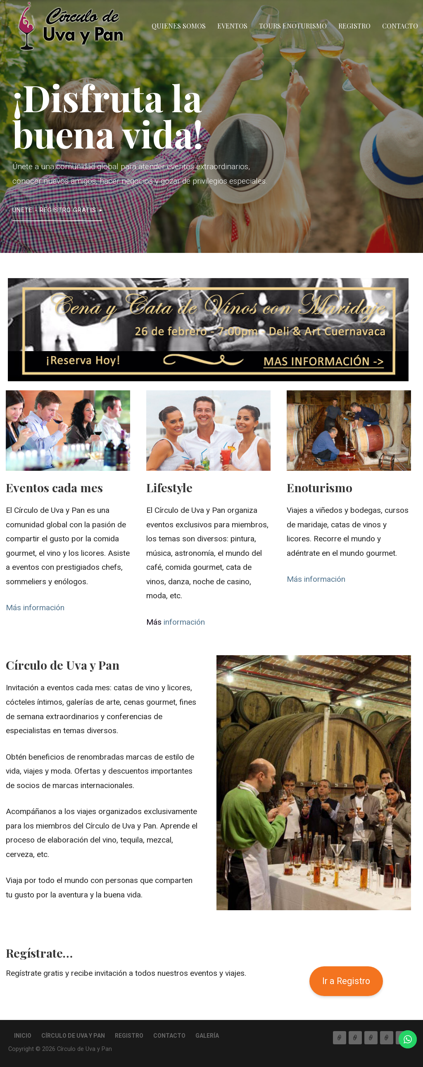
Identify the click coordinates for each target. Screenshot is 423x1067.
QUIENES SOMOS (179, 25)
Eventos (232, 25)
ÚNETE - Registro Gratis (54, 210)
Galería (207, 1035)
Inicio (22, 1035)
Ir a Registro (346, 981)
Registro (354, 25)
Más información (35, 607)
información (175, 622)
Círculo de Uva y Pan (73, 1035)
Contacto (400, 25)
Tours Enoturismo (293, 25)
